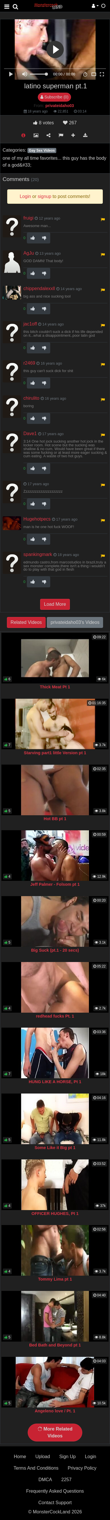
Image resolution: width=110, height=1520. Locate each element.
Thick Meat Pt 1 (55, 687)
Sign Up (67, 1456)
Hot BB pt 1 (55, 818)
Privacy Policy (82, 1468)
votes (43, 122)
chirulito (31, 398)
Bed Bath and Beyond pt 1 (55, 1345)
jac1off (30, 323)
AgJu (28, 253)
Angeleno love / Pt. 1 (55, 1411)
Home (20, 1456)
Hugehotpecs (37, 519)
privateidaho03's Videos (75, 622)
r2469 (29, 363)
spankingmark (37, 554)
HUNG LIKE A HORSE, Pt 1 (55, 1081)
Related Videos (26, 622)
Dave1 (30, 433)
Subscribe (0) (54, 97)
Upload (42, 1456)
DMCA (45, 1479)
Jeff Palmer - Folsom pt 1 (55, 884)
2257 (66, 1479)
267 (70, 122)
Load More (55, 604)
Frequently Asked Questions (55, 1491)
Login (90, 1456)
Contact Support (55, 1502)
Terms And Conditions (36, 1468)
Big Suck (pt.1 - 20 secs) (55, 950)
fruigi (28, 218)
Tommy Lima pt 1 (55, 1279)
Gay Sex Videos (42, 150)
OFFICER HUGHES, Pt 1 (55, 1213)
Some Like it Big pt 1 (55, 1147)
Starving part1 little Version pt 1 (55, 753)
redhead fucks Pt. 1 (55, 1016)
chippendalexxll (39, 288)
